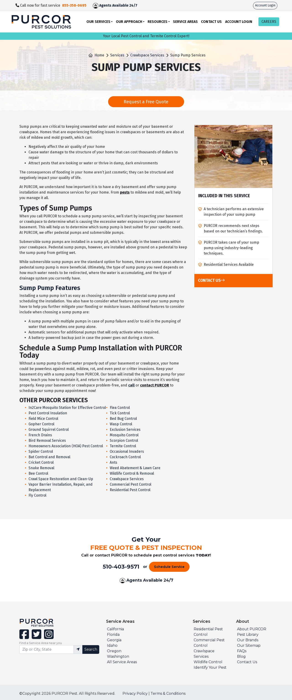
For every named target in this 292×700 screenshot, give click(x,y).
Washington (118, 656)
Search (90, 649)
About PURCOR (251, 629)
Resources (157, 21)
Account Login (265, 5)
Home (99, 55)
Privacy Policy (135, 693)
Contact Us (211, 21)
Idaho (112, 645)
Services (117, 55)
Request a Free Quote (146, 101)
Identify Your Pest (210, 667)
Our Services (98, 21)
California (115, 629)
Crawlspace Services (147, 55)
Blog (241, 656)
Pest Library (247, 634)
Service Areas (185, 21)
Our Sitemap (249, 645)
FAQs (241, 651)
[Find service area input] (46, 649)
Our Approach (129, 21)
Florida (113, 634)
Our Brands (247, 640)
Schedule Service (169, 567)
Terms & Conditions (168, 693)
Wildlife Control (208, 662)
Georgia (114, 640)
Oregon (114, 651)
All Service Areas (122, 662)
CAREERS (268, 21)
